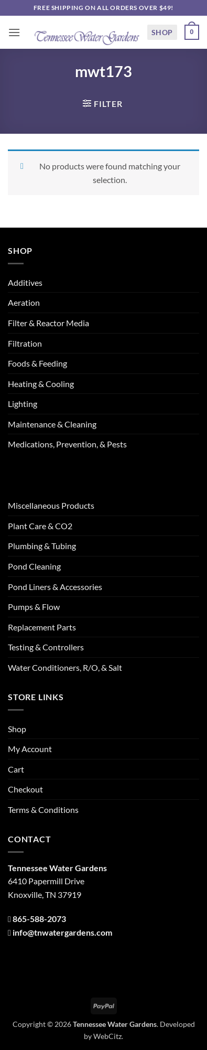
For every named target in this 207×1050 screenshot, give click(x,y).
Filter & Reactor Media (48, 323)
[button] (14, 32)
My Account (30, 749)
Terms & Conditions (43, 810)
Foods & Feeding (37, 363)
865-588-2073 (39, 919)
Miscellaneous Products (51, 505)
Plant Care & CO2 (40, 526)
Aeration (24, 302)
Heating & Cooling (41, 384)
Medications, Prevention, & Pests (67, 444)
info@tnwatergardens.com (62, 932)
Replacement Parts (42, 627)
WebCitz (107, 1036)
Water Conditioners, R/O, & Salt (65, 667)
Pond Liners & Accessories (55, 587)
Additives (25, 282)
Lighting (22, 404)
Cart (16, 769)
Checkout (25, 789)
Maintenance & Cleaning (52, 424)
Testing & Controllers (46, 647)
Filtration (25, 343)
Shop (162, 32)
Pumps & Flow (34, 607)
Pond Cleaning (34, 566)
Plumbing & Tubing (42, 546)
